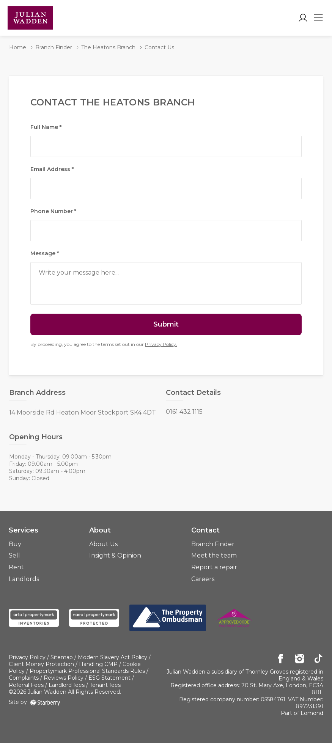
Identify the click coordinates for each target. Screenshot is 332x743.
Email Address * (52, 169)
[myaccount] (302, 17)
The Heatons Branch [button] (108, 47)
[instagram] (299, 659)
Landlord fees (67, 685)
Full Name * (45, 127)
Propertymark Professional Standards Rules (87, 671)
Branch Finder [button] (53, 47)
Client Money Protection (41, 664)
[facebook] (280, 659)
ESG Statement (109, 677)
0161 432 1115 (184, 412)
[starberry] (45, 702)
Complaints (24, 677)
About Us (103, 544)
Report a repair (214, 567)
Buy (15, 544)
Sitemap (61, 657)
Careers (202, 579)
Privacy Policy (27, 657)
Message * (44, 253)
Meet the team (214, 555)
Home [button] (17, 47)
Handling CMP (98, 664)
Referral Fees (26, 685)
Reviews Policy (63, 677)
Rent (16, 567)
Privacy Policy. (161, 344)
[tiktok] (318, 659)
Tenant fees (105, 685)
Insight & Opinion (115, 555)
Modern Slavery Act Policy (112, 657)
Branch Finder (212, 544)
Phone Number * (53, 211)
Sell (14, 555)
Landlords (24, 579)
